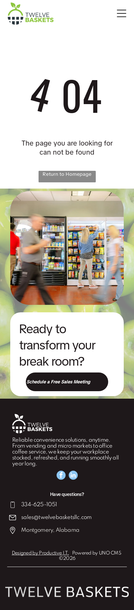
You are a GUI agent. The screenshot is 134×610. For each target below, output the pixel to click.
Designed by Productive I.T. (40, 553)
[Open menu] (121, 13)
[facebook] (61, 476)
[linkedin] (73, 476)
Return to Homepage (67, 174)
